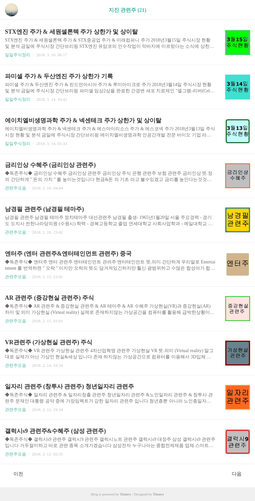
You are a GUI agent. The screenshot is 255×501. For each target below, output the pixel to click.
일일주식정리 (17, 54)
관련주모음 (15, 188)
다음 (240, 473)
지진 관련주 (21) (127, 10)
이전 (15, 473)
